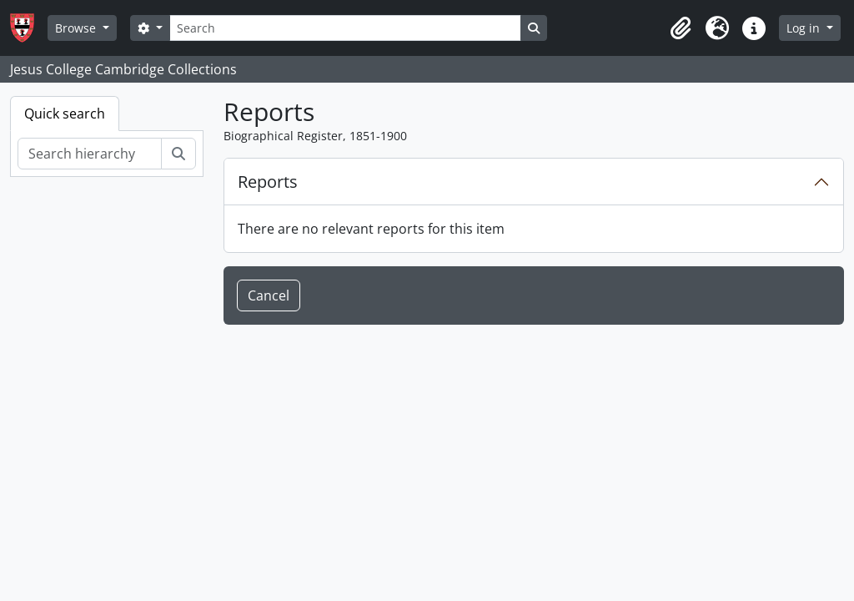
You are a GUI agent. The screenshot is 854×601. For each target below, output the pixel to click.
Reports (268, 181)
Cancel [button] (268, 295)
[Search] (345, 28)
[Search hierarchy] (90, 153)
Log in (804, 28)
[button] (680, 28)
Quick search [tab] (64, 113)
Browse (77, 28)
